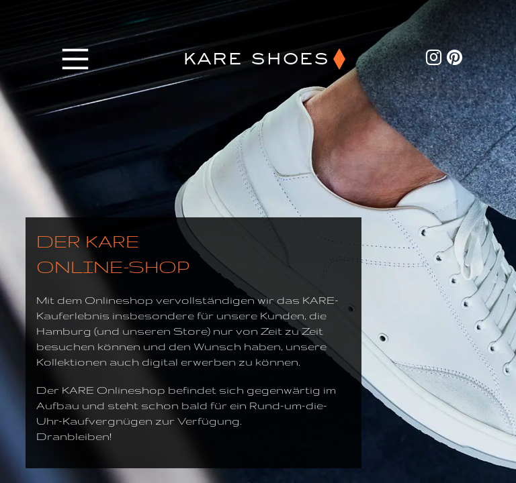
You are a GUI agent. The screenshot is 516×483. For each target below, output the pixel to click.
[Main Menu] (75, 59)
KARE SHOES (256, 59)
